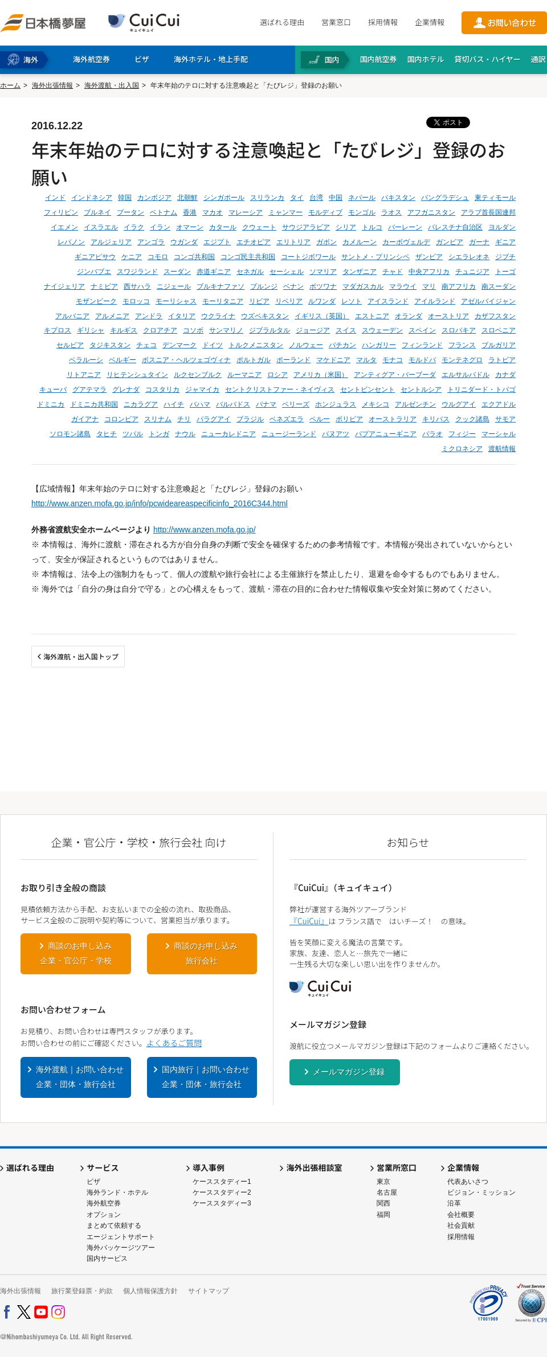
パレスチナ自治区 (455, 227)
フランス (462, 345)
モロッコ (136, 301)
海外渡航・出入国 (111, 85)
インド (55, 198)
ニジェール (174, 286)
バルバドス (233, 404)
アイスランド (388, 301)
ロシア (277, 375)
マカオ (212, 212)
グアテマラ (89, 389)
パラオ (432, 434)
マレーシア (245, 212)
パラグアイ (214, 419)
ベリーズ (295, 404)
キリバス (436, 419)
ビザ (93, 1182)
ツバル (133, 434)
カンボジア (154, 198)
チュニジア (472, 272)
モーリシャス (176, 301)
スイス (346, 330)
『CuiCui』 (308, 920)
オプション (104, 1215)
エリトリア (293, 242)
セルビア (70, 345)
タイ (297, 198)
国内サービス (107, 1258)
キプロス (57, 330)
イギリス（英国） (322, 316)
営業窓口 (336, 22)
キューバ (53, 389)
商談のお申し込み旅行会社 (206, 953)
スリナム (158, 419)
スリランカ (267, 198)
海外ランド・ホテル (117, 1192)
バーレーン (405, 227)
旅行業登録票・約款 (82, 1291)
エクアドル (498, 404)
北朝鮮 (187, 198)
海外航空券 (104, 1203)
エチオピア (253, 242)
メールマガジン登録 (349, 1071)
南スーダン (498, 286)
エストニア (372, 316)
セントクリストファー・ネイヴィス (279, 389)
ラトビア (502, 360)
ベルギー (122, 360)
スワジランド (137, 272)
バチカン (342, 345)
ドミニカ (50, 404)
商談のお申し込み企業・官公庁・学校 (76, 953)
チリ (184, 419)
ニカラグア (141, 404)
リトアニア (84, 375)
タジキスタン (109, 345)
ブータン (130, 212)
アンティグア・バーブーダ (395, 375)
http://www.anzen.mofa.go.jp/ (204, 529)
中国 (335, 198)
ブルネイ (97, 212)
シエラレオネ (468, 257)
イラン (160, 227)
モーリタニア (222, 301)
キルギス (123, 330)
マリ (429, 286)
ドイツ (212, 345)
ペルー (319, 419)
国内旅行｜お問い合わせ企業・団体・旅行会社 (206, 1077)
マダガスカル (362, 286)
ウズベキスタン (265, 316)
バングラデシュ (445, 198)
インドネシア (91, 198)
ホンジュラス (335, 404)
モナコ (392, 360)
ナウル (185, 434)
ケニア (131, 257)
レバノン (71, 242)
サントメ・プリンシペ (375, 257)
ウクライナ (218, 316)
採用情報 (383, 22)
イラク (134, 227)
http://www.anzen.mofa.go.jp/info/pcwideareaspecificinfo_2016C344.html (159, 503)
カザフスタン (495, 316)
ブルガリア (498, 345)
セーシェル (287, 272)
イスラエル (101, 227)
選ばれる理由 (282, 22)
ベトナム (163, 212)
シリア (346, 227)
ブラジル (250, 419)
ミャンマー (285, 212)
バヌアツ (335, 434)
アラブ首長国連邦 (488, 212)
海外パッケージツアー (121, 1248)
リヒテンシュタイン (137, 375)
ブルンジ (263, 286)
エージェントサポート (121, 1237)
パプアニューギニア (386, 434)
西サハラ (137, 286)
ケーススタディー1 (222, 1182)
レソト (351, 301)
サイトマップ (208, 1291)
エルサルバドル (465, 375)
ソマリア (323, 272)
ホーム (10, 85)
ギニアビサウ (95, 257)
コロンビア (121, 419)
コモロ (158, 257)
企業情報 (429, 22)
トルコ (372, 227)
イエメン (64, 227)
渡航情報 (502, 449)
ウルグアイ (459, 404)
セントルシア (421, 389)
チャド (392, 272)
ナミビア (104, 286)
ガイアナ (85, 419)
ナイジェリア (64, 286)
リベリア (289, 301)
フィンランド (422, 345)
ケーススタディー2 (222, 1192)
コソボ (193, 330)
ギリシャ (90, 330)
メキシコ (375, 404)
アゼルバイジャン (488, 301)
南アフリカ (459, 286)
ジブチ (505, 257)
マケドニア (333, 360)
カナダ (505, 375)
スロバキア (459, 330)
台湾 (316, 198)
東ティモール (495, 198)
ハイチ (174, 404)
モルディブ (325, 212)
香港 (190, 212)
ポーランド (293, 360)
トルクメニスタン (255, 345)
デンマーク (179, 345)
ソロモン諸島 (70, 434)
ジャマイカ (202, 389)
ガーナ (479, 242)
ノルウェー (306, 345)
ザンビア (429, 257)
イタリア (181, 316)
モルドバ (422, 360)
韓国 (125, 198)
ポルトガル (253, 360)
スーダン (177, 272)
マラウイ (403, 286)
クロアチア (160, 330)
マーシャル (498, 434)
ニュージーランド (289, 434)
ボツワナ (323, 286)
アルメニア (112, 316)
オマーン (189, 227)
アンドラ (148, 316)
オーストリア (448, 316)
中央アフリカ (429, 272)
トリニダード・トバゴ (481, 389)
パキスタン (398, 198)
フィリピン (61, 212)
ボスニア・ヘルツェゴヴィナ (186, 360)
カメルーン (359, 242)
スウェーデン (382, 330)
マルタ (366, 360)
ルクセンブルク (198, 375)
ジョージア (313, 330)
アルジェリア (111, 242)
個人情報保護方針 (150, 1291)
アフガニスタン (431, 212)
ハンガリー (379, 345)
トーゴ (505, 272)
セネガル (250, 272)
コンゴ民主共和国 (248, 257)
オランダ (408, 316)
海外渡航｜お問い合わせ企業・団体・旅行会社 (80, 1077)
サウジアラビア (306, 227)
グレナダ (126, 389)
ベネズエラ (287, 419)
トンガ (159, 434)
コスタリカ (162, 389)
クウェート (259, 227)
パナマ (266, 404)
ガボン (326, 242)
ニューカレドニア (228, 434)
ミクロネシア (462, 449)
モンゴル (361, 212)
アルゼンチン (415, 404)
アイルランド (434, 301)
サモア (505, 419)
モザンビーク (96, 301)
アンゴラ (151, 242)
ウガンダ (184, 242)
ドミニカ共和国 (94, 404)
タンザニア (359, 272)
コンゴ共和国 (194, 257)
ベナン (293, 286)
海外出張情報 (52, 85)
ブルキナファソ (220, 286)
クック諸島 (472, 419)
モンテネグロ (462, 360)
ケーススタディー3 (222, 1203)
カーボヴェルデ (406, 242)
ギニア (505, 242)
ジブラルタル (269, 330)
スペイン (422, 330)
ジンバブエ (94, 272)
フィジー (462, 434)
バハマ (200, 404)
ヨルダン (502, 227)
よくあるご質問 (174, 1042)
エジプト (217, 242)
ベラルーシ (86, 360)
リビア (259, 301)
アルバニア (72, 316)
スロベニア (498, 330)
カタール (222, 227)
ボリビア (349, 419)
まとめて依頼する (114, 1225)
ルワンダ (322, 301)
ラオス (391, 212)
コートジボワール (308, 257)
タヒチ (106, 434)
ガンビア (449, 242)
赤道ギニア (214, 272)
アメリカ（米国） (320, 375)
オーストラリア (393, 419)
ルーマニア (244, 375)
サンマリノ (226, 330)
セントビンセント (367, 389)
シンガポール (223, 198)
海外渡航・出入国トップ (81, 656)
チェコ (146, 345)
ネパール (361, 198)
